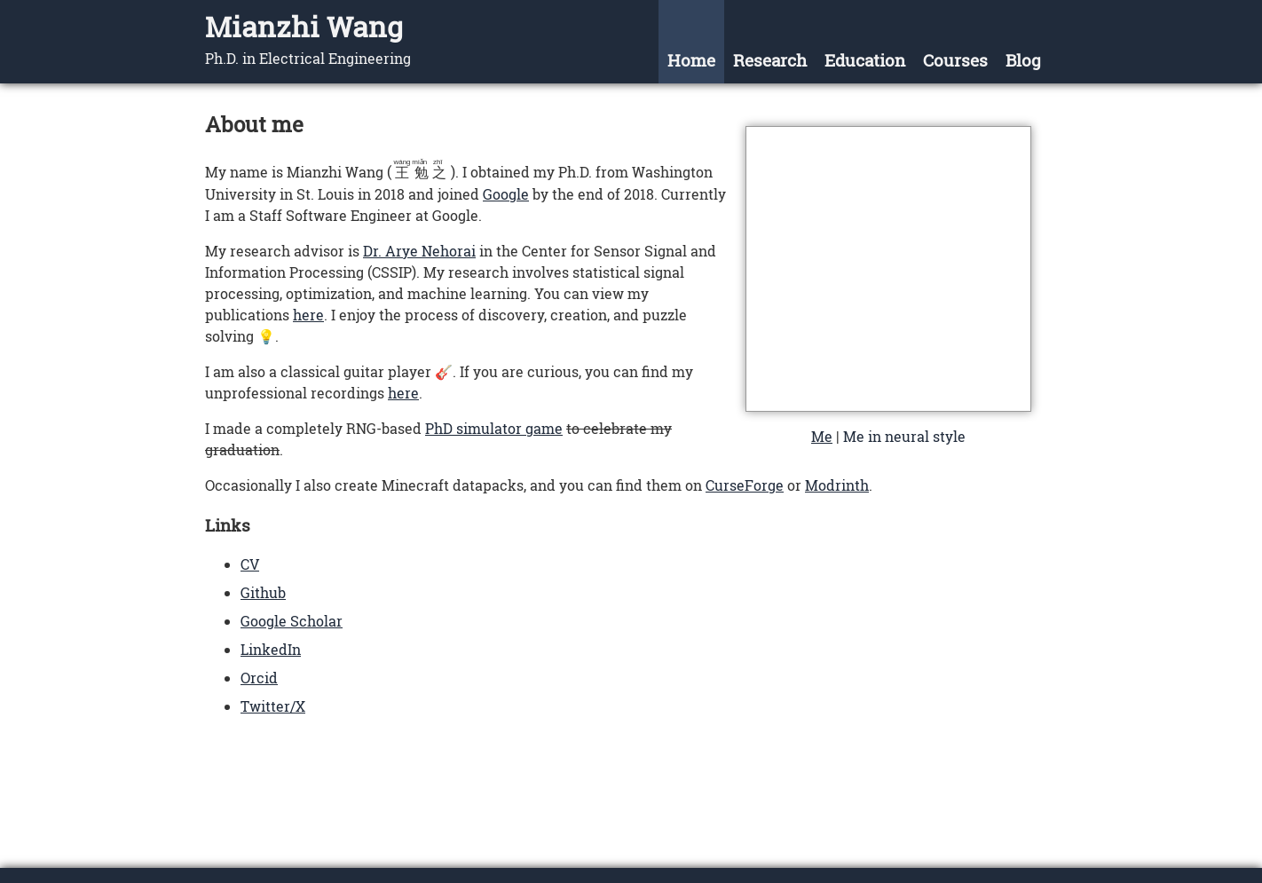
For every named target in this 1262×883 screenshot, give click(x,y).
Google (506, 194)
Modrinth (837, 485)
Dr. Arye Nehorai (419, 250)
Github (263, 592)
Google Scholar (292, 620)
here (308, 314)
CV (250, 564)
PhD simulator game (494, 428)
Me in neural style (904, 436)
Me (821, 436)
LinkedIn (271, 649)
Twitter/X (273, 706)
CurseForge (745, 485)
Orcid (259, 677)
